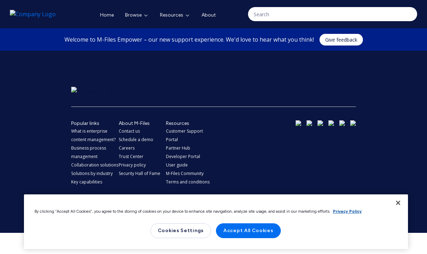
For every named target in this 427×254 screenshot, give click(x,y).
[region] (216, 221)
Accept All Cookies (248, 231)
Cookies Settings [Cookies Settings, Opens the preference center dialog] (181, 231)
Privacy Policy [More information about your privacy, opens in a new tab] (347, 211)
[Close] (398, 203)
